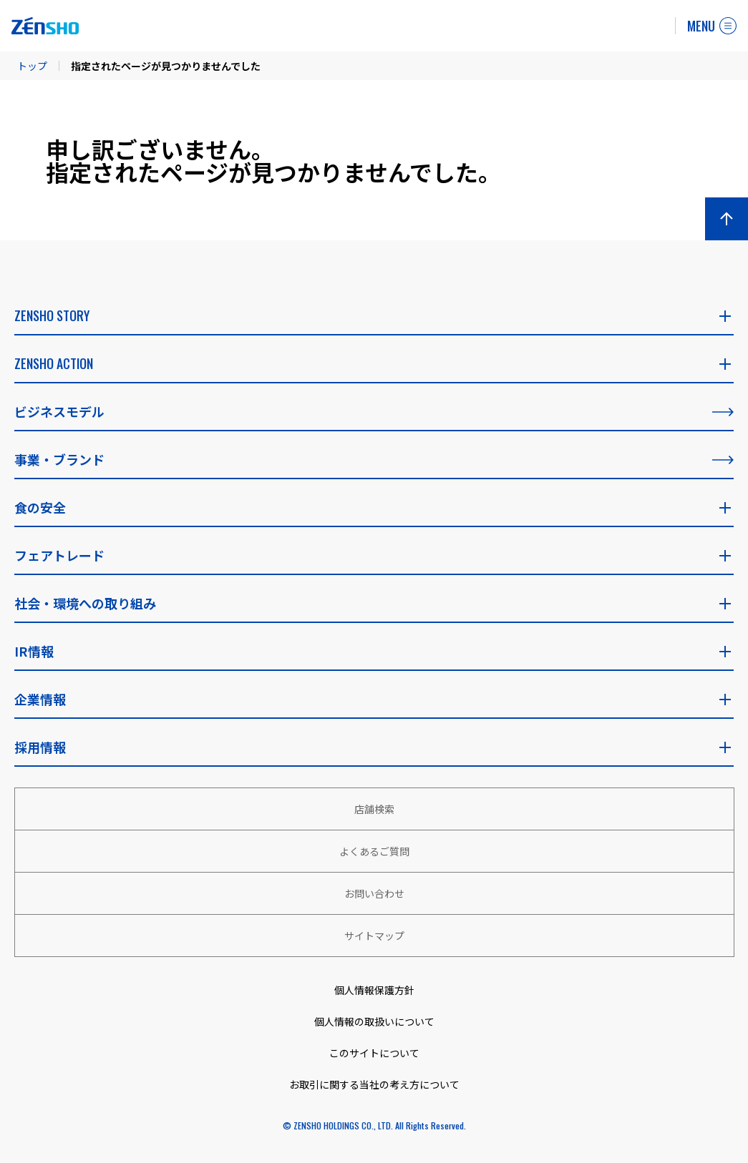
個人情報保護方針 (374, 990)
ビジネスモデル (374, 411)
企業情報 (374, 699)
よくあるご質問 (374, 851)
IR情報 (374, 651)
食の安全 (374, 507)
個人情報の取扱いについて (374, 1021)
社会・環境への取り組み (374, 603)
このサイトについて (374, 1053)
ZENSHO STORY (374, 315)
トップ (32, 66)
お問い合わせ (374, 893)
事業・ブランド (374, 459)
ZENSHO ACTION (374, 363)
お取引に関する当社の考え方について (374, 1084)
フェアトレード (374, 555)
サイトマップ (374, 935)
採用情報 (374, 746)
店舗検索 (374, 809)
